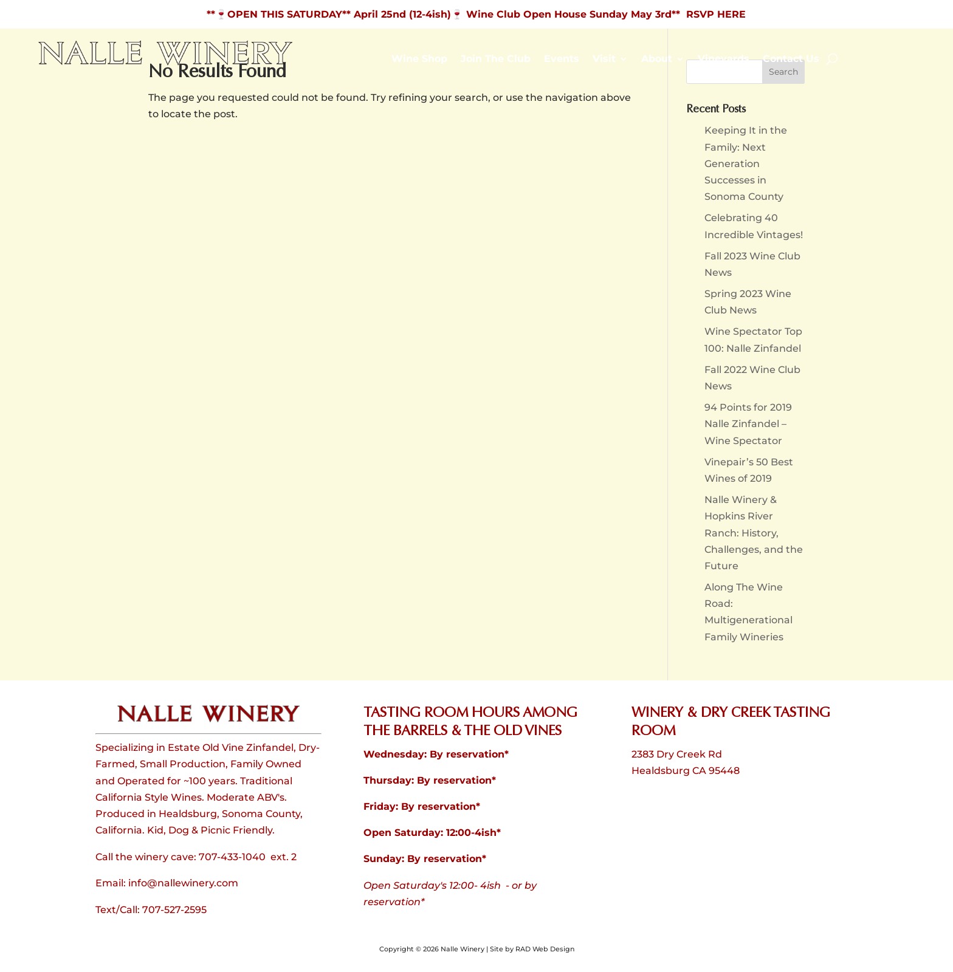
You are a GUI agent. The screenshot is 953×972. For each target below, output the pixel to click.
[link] (165, 63)
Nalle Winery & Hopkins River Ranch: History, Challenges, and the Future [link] (753, 533)
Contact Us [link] (791, 59)
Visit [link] (604, 59)
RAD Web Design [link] (544, 949)
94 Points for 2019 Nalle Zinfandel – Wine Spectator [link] (748, 424)
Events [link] (561, 59)
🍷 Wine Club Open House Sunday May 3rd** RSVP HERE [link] (598, 14)
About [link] (656, 59)
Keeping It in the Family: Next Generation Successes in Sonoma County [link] (745, 163)
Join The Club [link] (496, 59)
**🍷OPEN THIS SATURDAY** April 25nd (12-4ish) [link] (329, 14)
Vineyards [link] (723, 59)
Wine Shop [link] (419, 59)
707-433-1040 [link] (232, 857)
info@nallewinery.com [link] (183, 883)
